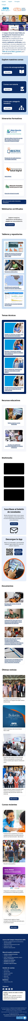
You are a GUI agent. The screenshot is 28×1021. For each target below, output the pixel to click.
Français (4, 4)
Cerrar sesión (6, 977)
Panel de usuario (7, 974)
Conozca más (14, 27)
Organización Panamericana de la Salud (12, 944)
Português (17, 1)
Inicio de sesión (7, 971)
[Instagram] (9, 989)
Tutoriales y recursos (8, 955)
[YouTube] (6, 989)
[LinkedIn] (12, 989)
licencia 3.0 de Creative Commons (18, 1008)
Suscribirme (14, 523)
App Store (17, 553)
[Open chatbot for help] (20, 1018)
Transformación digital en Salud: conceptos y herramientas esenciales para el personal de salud (14, 921)
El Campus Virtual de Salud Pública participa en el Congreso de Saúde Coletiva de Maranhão (14, 700)
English (10, 1)
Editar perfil (6, 976)
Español (4, 1)
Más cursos (14, 927)
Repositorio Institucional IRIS (9, 947)
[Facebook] (3, 989)
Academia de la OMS (8, 946)
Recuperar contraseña (8, 973)
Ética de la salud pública (9, 864)
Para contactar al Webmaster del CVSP (11, 1014)
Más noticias (14, 798)
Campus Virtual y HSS (8, 981)
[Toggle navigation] (2, 13)
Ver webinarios (10, 224)
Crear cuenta (6, 969)
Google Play (18, 550)
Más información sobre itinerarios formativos (14, 201)
